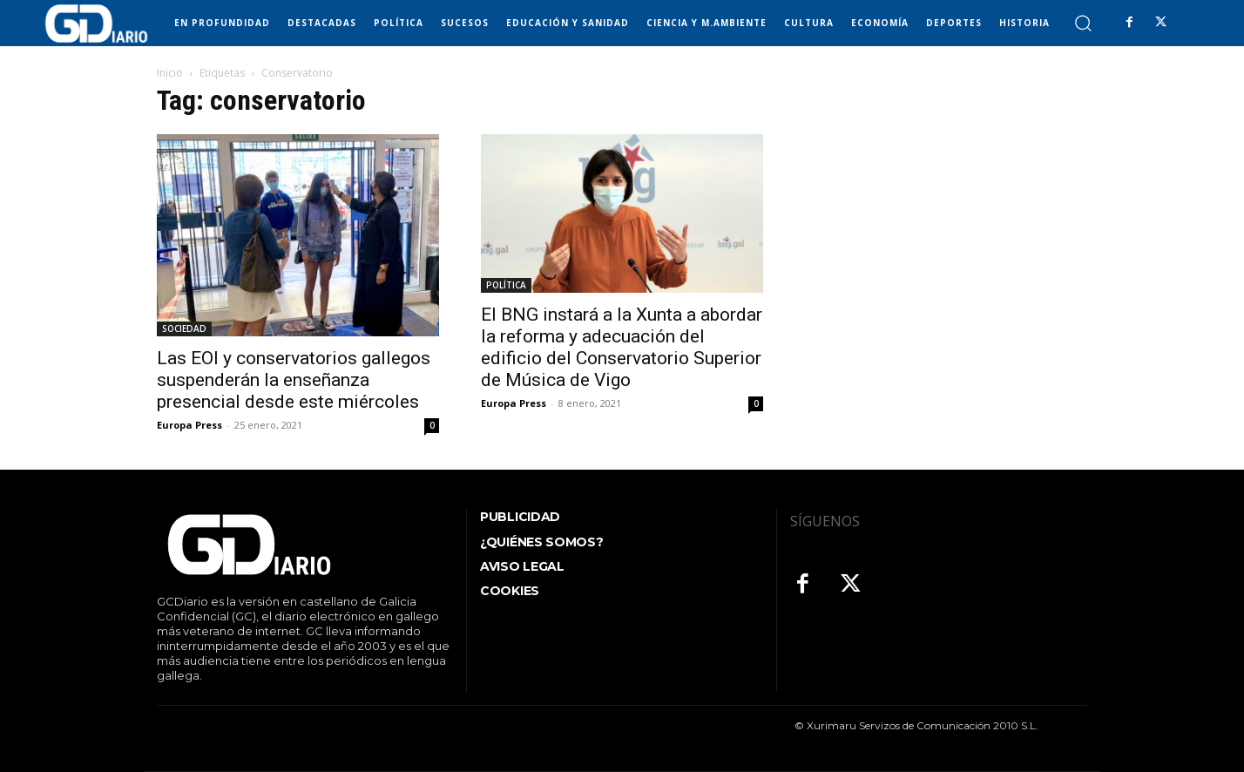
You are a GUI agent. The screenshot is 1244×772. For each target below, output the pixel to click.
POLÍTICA (506, 285)
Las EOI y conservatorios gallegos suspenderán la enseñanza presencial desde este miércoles (293, 380)
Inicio (170, 72)
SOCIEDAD (184, 328)
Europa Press (189, 424)
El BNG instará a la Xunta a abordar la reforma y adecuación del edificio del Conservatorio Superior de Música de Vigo (621, 347)
